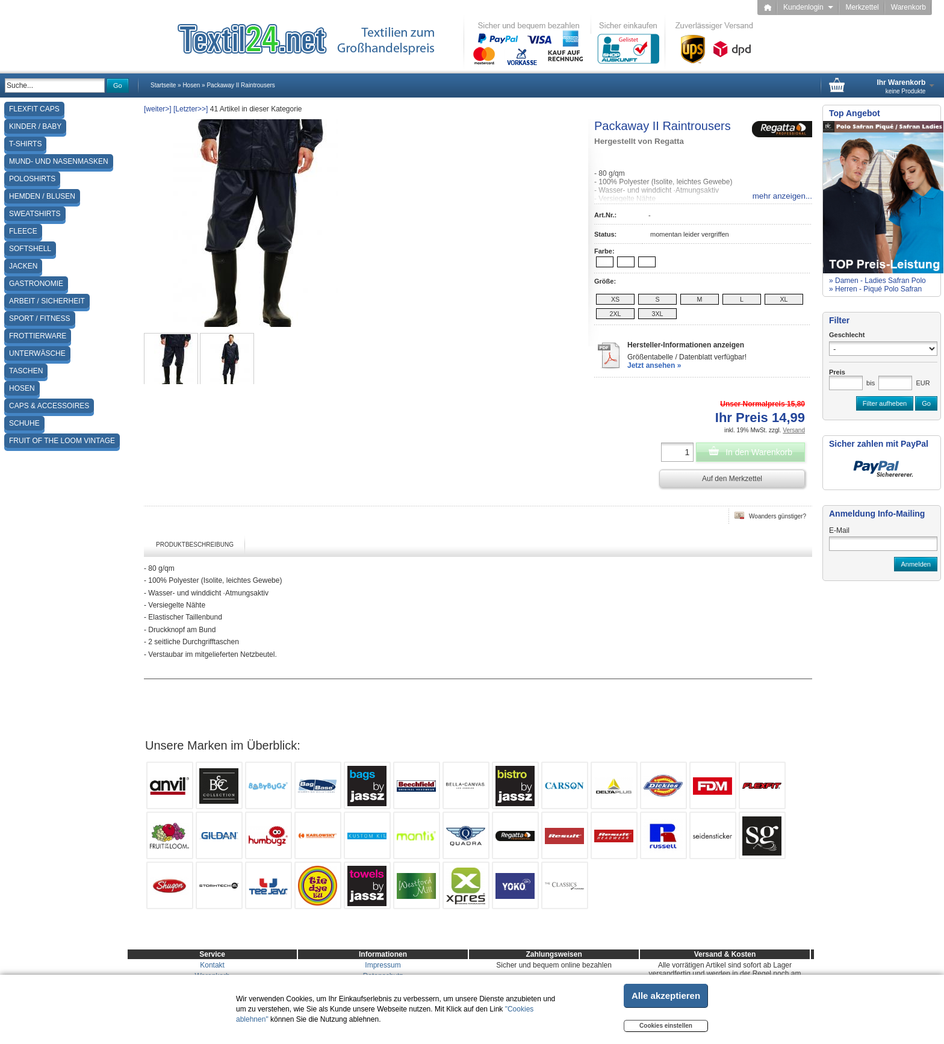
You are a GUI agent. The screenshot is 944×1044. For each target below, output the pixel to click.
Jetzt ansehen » (654, 365)
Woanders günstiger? (770, 515)
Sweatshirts (35, 214)
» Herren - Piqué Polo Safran (875, 289)
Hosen (22, 388)
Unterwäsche (37, 353)
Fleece (23, 231)
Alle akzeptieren (666, 995)
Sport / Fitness (39, 318)
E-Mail (839, 530)
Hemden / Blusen (42, 196)
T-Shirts (25, 144)
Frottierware (37, 336)
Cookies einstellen (665, 1025)
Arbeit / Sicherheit (47, 301)
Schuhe (24, 423)
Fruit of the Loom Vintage (62, 441)
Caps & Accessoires (49, 406)
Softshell (30, 248)
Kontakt (212, 965)
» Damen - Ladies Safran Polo (877, 280)
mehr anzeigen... (782, 195)
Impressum (382, 965)
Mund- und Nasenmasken (58, 161)
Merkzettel (861, 7)
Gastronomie (36, 283)
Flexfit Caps (34, 109)
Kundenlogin (808, 7)
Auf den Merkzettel (732, 478)
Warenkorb (908, 7)
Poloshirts (32, 179)
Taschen (26, 371)
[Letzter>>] (190, 109)
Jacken (23, 266)
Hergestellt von (639, 141)
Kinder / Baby (35, 126)
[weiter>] (158, 109)
